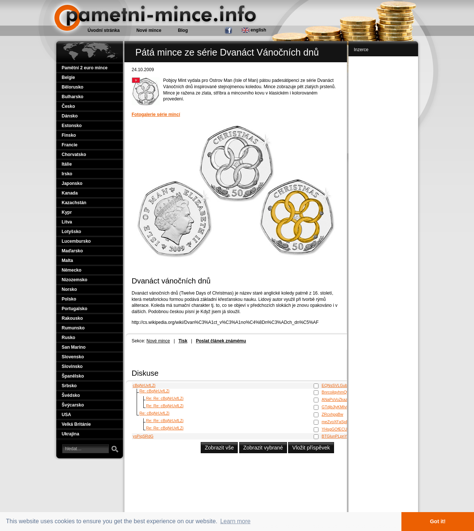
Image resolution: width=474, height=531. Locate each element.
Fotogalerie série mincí (156, 114)
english (253, 30)
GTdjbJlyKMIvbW (337, 407)
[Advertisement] (384, 171)
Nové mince (158, 341)
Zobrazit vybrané (263, 448)
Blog (183, 30)
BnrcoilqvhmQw (336, 392)
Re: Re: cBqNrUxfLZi (165, 398)
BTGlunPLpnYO (336, 436)
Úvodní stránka (104, 30)
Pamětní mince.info (83, 3)
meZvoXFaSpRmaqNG (342, 421)
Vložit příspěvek (311, 448)
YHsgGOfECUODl (338, 429)
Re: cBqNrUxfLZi (155, 391)
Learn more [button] (235, 521)
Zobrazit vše (219, 448)
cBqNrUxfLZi (144, 385)
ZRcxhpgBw (332, 414)
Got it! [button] (437, 521)
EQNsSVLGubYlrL (338, 385)
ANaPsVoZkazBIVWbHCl (344, 399)
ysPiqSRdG (143, 436)
